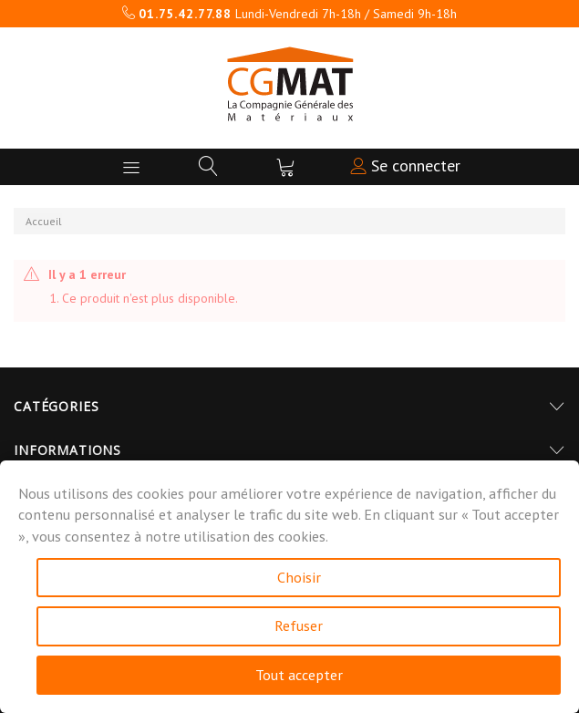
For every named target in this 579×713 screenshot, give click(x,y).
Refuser (298, 625)
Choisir (299, 577)
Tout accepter (299, 675)
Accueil (44, 221)
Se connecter (405, 165)
